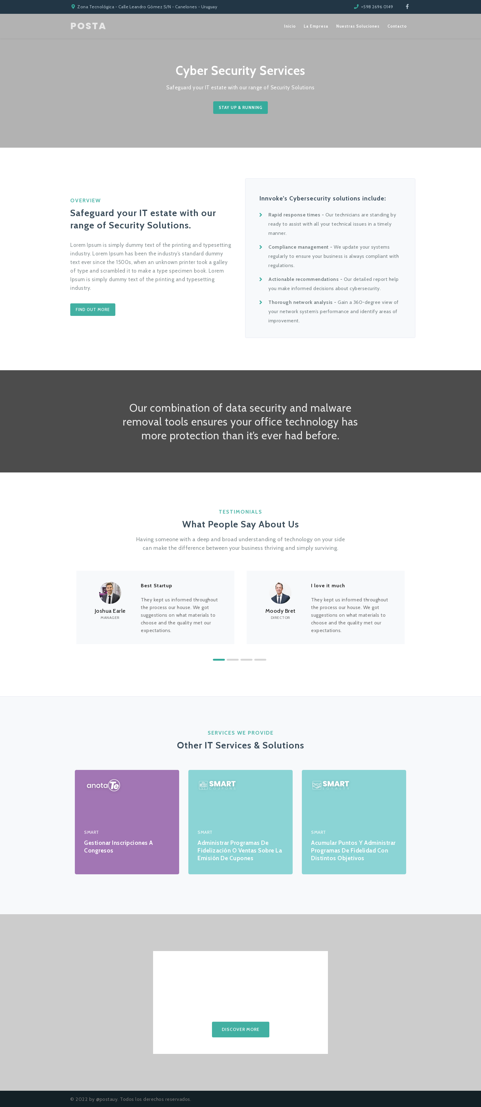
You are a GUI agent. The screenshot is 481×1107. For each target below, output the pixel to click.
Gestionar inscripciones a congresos (118, 846)
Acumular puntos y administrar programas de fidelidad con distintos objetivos (353, 850)
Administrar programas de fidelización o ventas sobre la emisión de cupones (240, 850)
